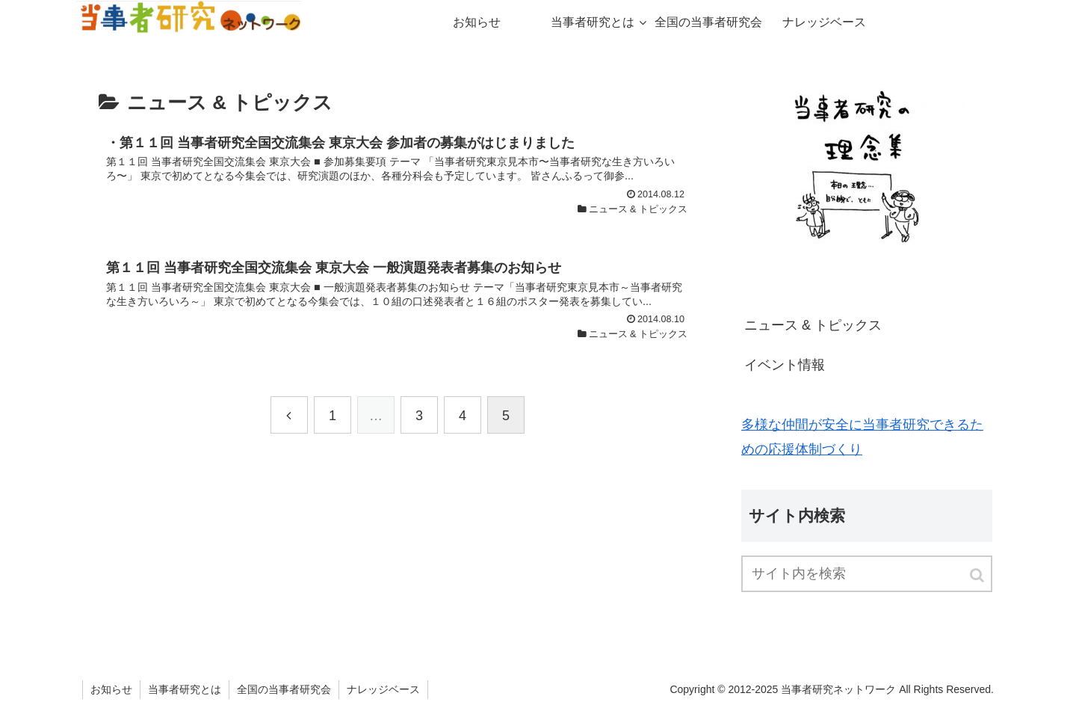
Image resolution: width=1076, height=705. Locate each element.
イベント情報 (784, 364)
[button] (978, 575)
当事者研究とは (184, 689)
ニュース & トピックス (813, 325)
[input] (866, 573)
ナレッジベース (383, 689)
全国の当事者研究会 (284, 689)
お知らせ (111, 689)
